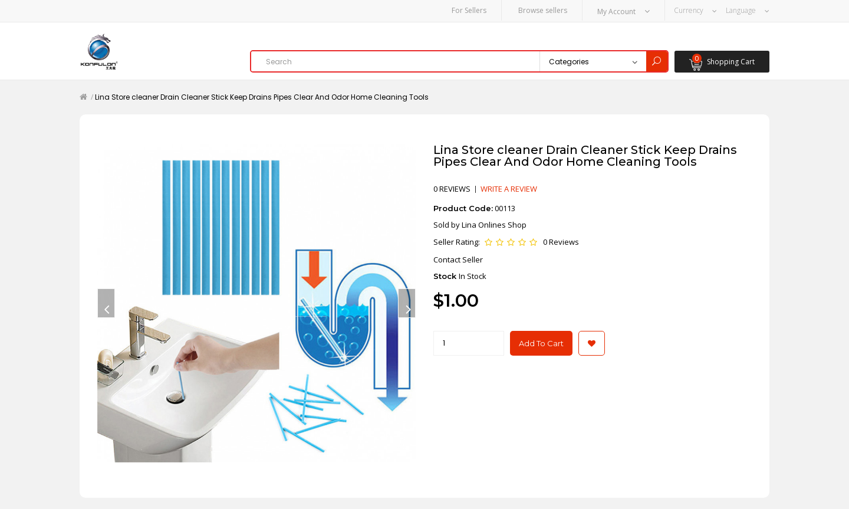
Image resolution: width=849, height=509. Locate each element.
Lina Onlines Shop (494, 224)
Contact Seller (458, 259)
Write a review (509, 188)
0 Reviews (561, 241)
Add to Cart (541, 342)
